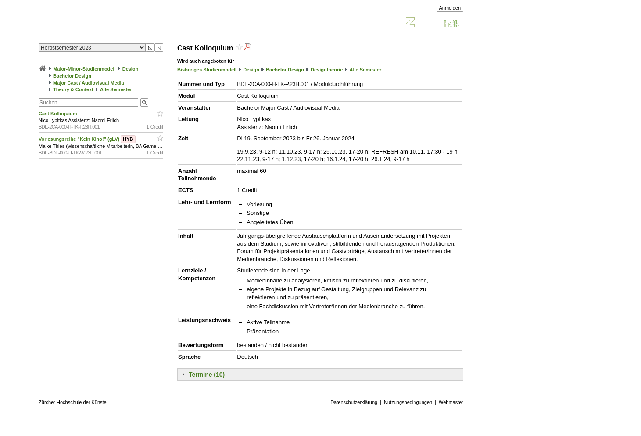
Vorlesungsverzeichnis (103, 23)
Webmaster (451, 402)
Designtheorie (327, 69)
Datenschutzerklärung (353, 402)
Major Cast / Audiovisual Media (88, 83)
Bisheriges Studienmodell (206, 69)
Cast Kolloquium (58, 113)
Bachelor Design (72, 76)
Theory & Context (73, 89)
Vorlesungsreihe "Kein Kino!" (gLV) (87, 139)
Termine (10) (207, 374)
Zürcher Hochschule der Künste (73, 402)
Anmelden (450, 8)
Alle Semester (116, 89)
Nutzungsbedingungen (408, 402)
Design (130, 68)
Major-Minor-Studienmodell (84, 68)
